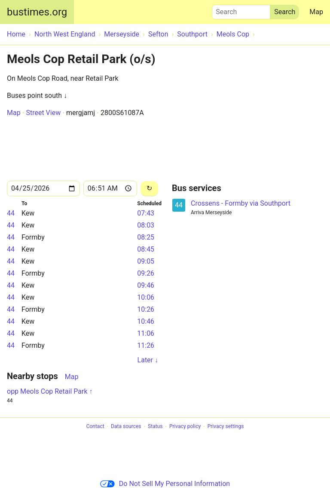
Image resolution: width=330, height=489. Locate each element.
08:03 (145, 225)
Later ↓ (148, 360)
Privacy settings (226, 427)
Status (155, 427)
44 (11, 213)
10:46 (145, 321)
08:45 (145, 249)
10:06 (145, 297)
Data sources (126, 427)
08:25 (145, 237)
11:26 (145, 345)
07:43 (145, 213)
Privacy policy (185, 427)
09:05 (145, 261)
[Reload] (149, 188)
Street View (43, 113)
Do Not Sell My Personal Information (165, 484)
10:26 (145, 309)
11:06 (145, 333)
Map (316, 12)
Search (241, 10)
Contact (95, 427)
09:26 (145, 273)
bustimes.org (37, 12)
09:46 (145, 285)
